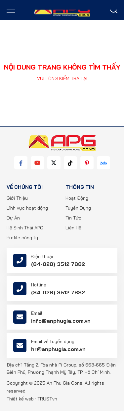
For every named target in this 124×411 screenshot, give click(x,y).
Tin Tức (73, 218)
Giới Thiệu (17, 198)
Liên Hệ (73, 228)
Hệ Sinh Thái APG (25, 228)
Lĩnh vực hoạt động (27, 208)
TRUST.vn (47, 399)
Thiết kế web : (21, 399)
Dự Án (13, 218)
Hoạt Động (76, 198)
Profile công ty (22, 238)
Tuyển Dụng (78, 208)
